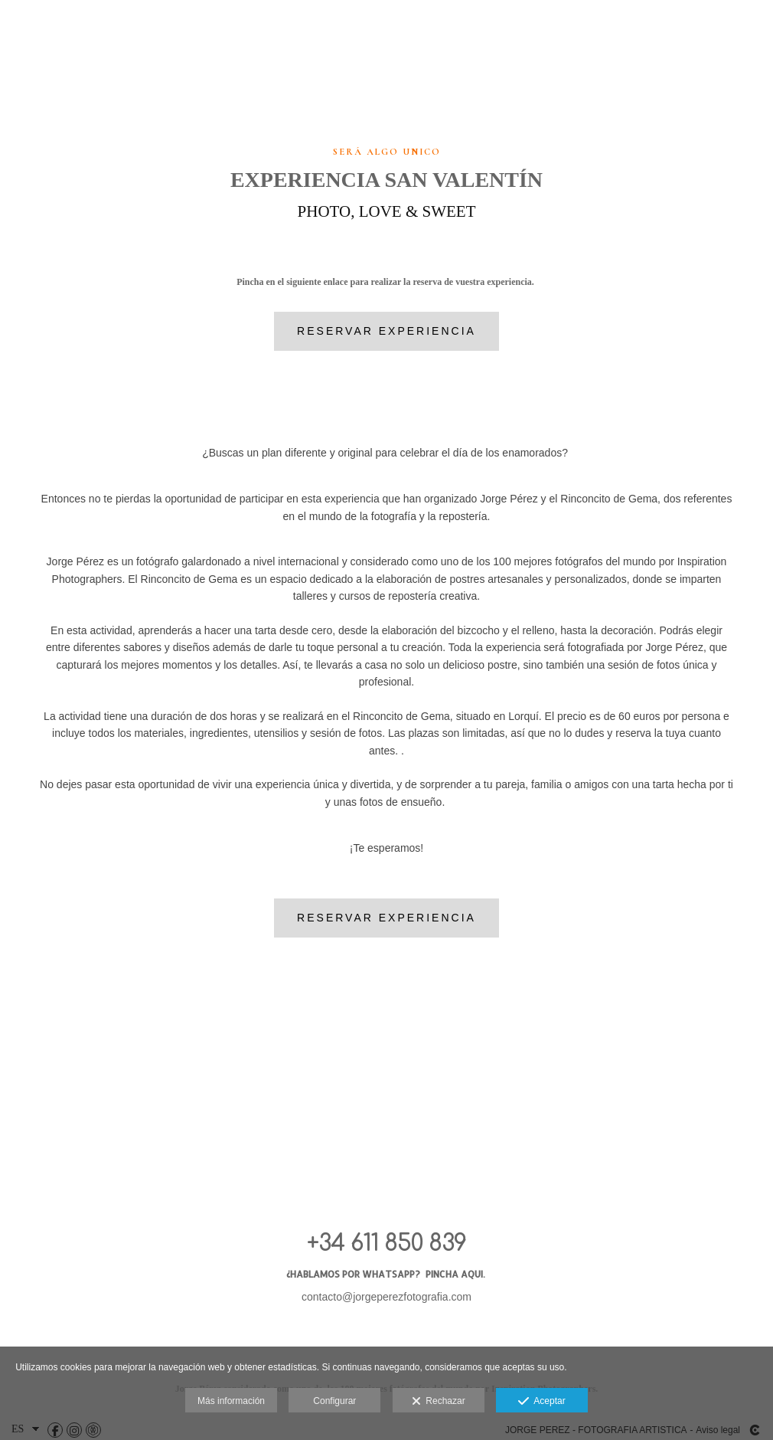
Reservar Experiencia (386, 331)
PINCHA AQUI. (457, 1274)
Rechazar (438, 1402)
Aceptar (541, 1402)
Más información (231, 1401)
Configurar (334, 1401)
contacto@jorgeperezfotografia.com (386, 1297)
